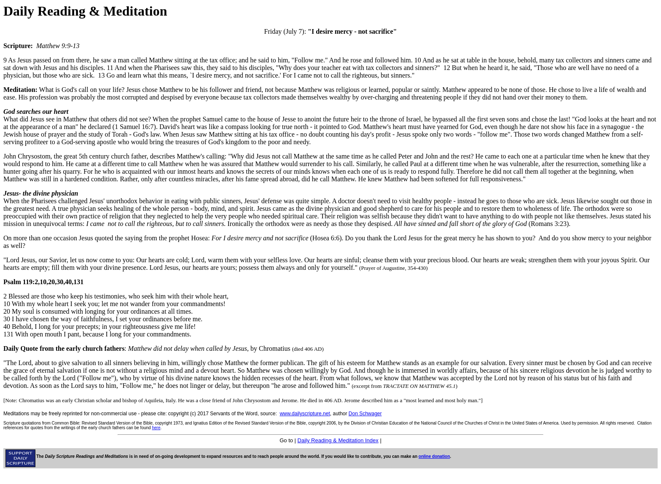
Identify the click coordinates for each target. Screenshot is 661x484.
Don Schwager (365, 414)
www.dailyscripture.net (304, 414)
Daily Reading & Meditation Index (338, 440)
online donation (434, 456)
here (156, 427)
